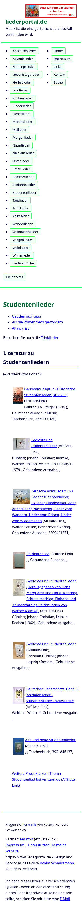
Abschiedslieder (24, 51)
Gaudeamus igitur (27, 316)
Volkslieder (21, 216)
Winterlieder (22, 255)
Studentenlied (37, 553)
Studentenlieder (25, 192)
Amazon (26, 839)
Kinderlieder (22, 106)
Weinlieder (20, 248)
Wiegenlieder (22, 240)
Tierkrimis (29, 824)
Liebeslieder (22, 114)
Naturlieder (21, 145)
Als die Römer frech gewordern (37, 322)
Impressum (62, 59)
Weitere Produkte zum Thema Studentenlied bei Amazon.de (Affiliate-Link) (44, 779)
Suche (58, 82)
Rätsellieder (21, 169)
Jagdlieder (20, 90)
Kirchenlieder (22, 98)
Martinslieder (22, 122)
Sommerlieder (23, 177)
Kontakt (59, 74)
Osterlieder (21, 161)
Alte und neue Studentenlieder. (50, 739)
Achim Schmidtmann (57, 863)
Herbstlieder (22, 82)
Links (57, 67)
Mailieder (19, 129)
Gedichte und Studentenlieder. (51, 644)
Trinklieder (20, 208)
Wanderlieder (23, 224)
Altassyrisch (21, 328)
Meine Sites (14, 277)
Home (58, 51)
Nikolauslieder (23, 153)
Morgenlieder (23, 137)
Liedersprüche (23, 263)
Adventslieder (23, 59)
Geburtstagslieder (26, 74)
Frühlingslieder (24, 67)
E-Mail (65, 898)
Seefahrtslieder (24, 185)
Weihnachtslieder (25, 232)
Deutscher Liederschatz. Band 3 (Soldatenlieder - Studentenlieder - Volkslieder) (52, 695)
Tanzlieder (20, 200)
